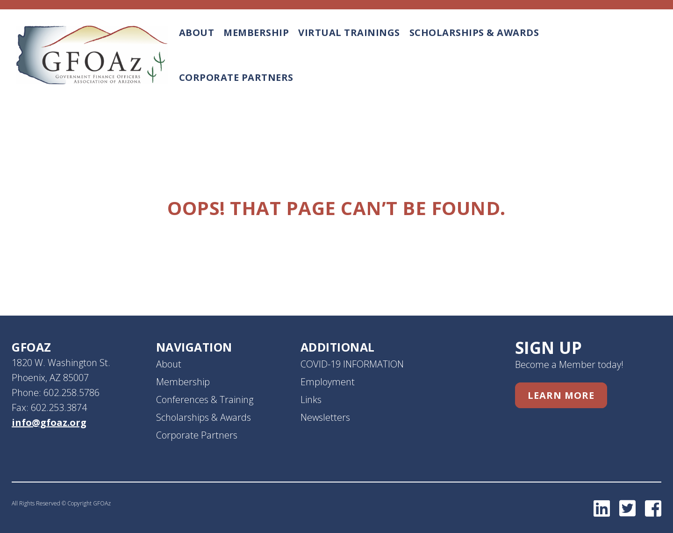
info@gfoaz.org (49, 422)
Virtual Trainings (349, 32)
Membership (256, 32)
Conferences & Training (204, 399)
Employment (328, 381)
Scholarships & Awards (474, 32)
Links (311, 399)
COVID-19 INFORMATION (352, 364)
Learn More (561, 395)
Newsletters (325, 417)
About (197, 32)
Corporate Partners (236, 77)
